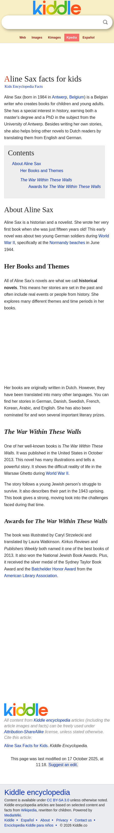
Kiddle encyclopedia (52, 720)
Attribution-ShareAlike (24, 732)
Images (37, 37)
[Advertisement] (57, 57)
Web (22, 37)
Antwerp (59, 97)
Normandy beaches (67, 242)
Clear (94, 22)
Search (105, 22)
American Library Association (30, 576)
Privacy (62, 820)
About (45, 820)
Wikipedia (29, 810)
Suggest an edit (62, 765)
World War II (57, 473)
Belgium (76, 97)
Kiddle (9, 820)
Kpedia (72, 37)
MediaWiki (12, 815)
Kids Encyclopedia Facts (24, 86)
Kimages (54, 37)
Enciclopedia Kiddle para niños (28, 825)
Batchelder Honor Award (54, 569)
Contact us (83, 820)
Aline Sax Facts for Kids (26, 746)
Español (88, 37)
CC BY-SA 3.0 (58, 800)
